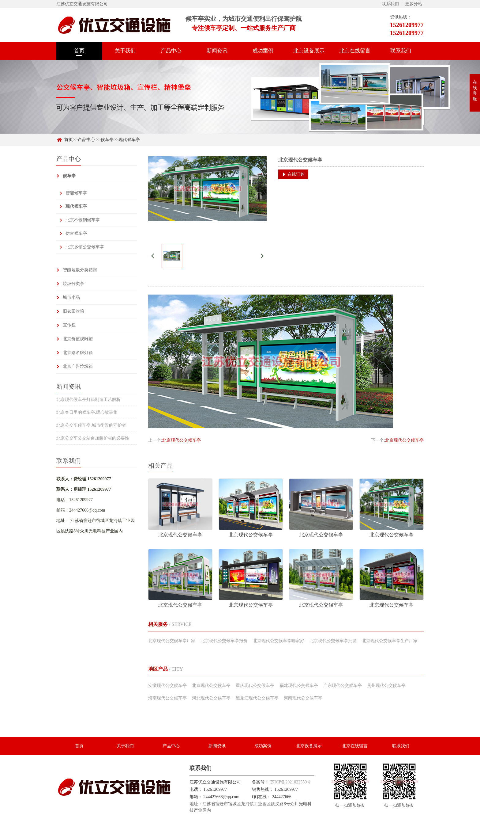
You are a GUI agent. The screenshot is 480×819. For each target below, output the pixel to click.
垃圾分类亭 (73, 283)
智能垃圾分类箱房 (80, 270)
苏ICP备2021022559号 (290, 782)
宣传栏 (69, 325)
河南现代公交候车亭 (303, 698)
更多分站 (413, 4)
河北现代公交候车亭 (211, 698)
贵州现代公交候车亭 (386, 685)
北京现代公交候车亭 (181, 440)
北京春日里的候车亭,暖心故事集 (87, 412)
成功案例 (263, 51)
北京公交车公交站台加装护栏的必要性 (92, 438)
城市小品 (71, 297)
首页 (79, 51)
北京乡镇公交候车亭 (85, 247)
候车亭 (107, 139)
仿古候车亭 (76, 233)
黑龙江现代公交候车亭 (257, 698)
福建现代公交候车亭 (298, 685)
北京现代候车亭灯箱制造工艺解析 (88, 399)
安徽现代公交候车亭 (167, 685)
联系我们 (390, 4)
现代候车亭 (129, 139)
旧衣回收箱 (73, 311)
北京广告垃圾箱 (78, 366)
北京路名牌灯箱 (78, 352)
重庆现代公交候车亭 (255, 685)
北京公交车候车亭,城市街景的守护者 (91, 425)
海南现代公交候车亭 (167, 698)
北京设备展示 (308, 51)
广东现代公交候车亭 (342, 685)
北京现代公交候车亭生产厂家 (390, 640)
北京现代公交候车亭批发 (333, 640)
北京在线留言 (354, 51)
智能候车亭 (76, 193)
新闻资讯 (217, 51)
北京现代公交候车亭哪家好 (278, 640)
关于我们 (125, 51)
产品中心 (171, 51)
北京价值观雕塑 (78, 339)
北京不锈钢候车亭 (83, 220)
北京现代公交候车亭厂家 (171, 640)
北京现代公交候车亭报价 (224, 640)
